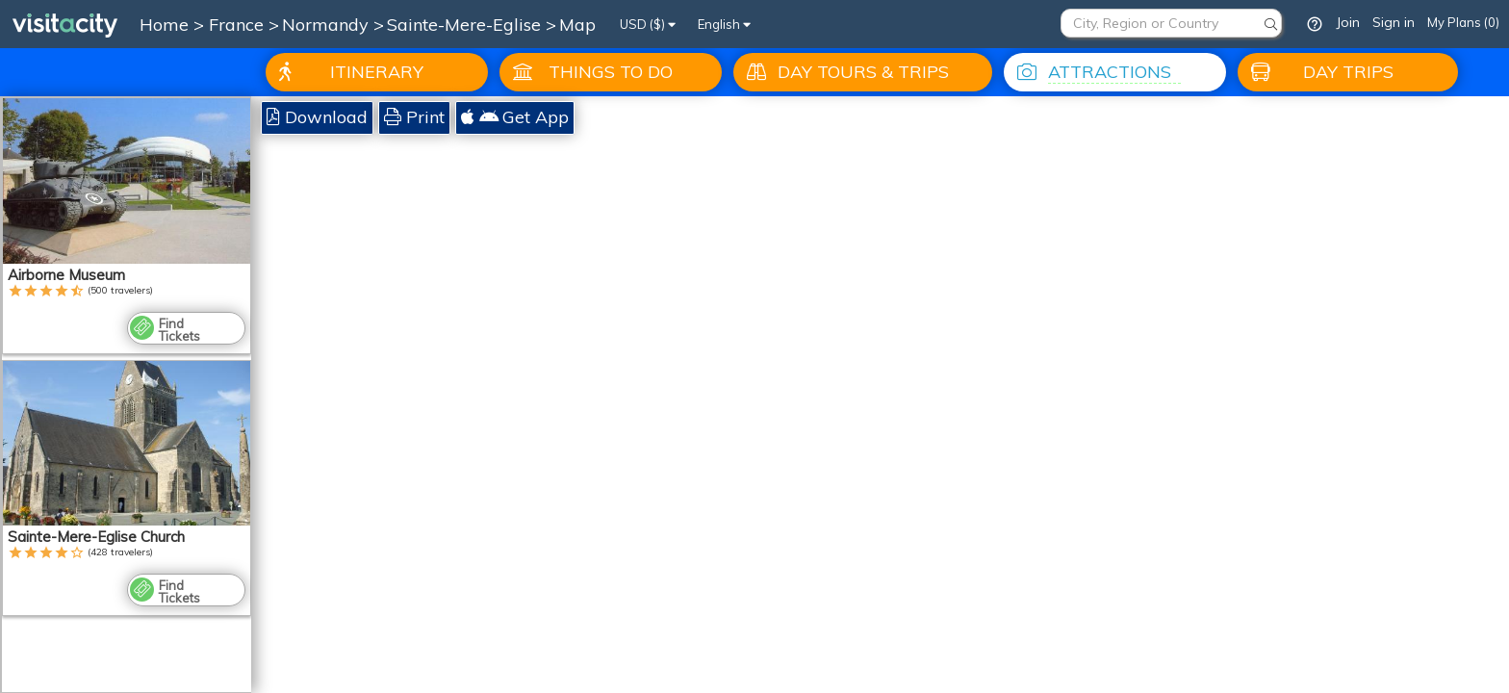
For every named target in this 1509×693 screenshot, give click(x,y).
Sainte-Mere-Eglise (466, 24)
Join (1348, 22)
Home (164, 24)
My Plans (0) (1463, 22)
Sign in (1393, 22)
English (724, 24)
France (239, 24)
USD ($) (648, 24)
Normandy (327, 24)
